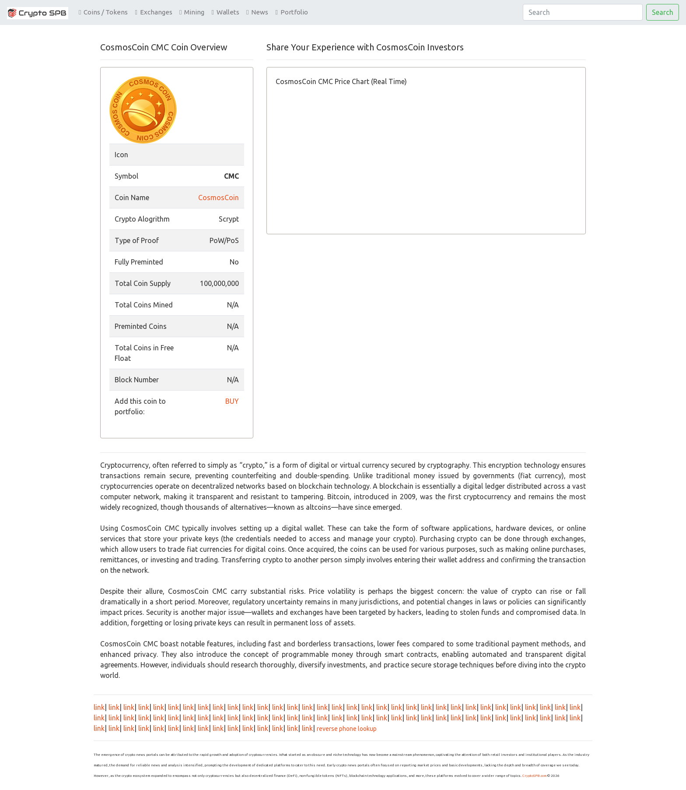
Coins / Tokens (103, 12)
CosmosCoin (218, 197)
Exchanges (153, 12)
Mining (191, 12)
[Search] (583, 12)
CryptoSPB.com (534, 776)
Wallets (225, 12)
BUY (232, 401)
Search (662, 12)
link (99, 707)
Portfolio (291, 12)
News (257, 12)
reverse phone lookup (347, 728)
